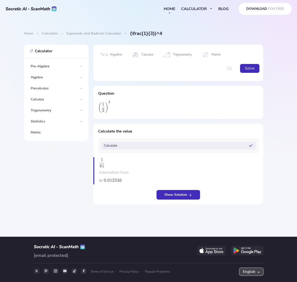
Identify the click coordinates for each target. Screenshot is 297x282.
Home (28, 33)
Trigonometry (41, 110)
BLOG (223, 8)
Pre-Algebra (40, 66)
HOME (169, 8)
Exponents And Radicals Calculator (94, 33)
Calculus (37, 99)
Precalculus (40, 88)
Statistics (38, 121)
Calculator (50, 33)
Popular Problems (158, 272)
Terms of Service (102, 272)
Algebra (37, 77)
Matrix (36, 132)
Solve (247, 68)
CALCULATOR (196, 8)
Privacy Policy (130, 272)
